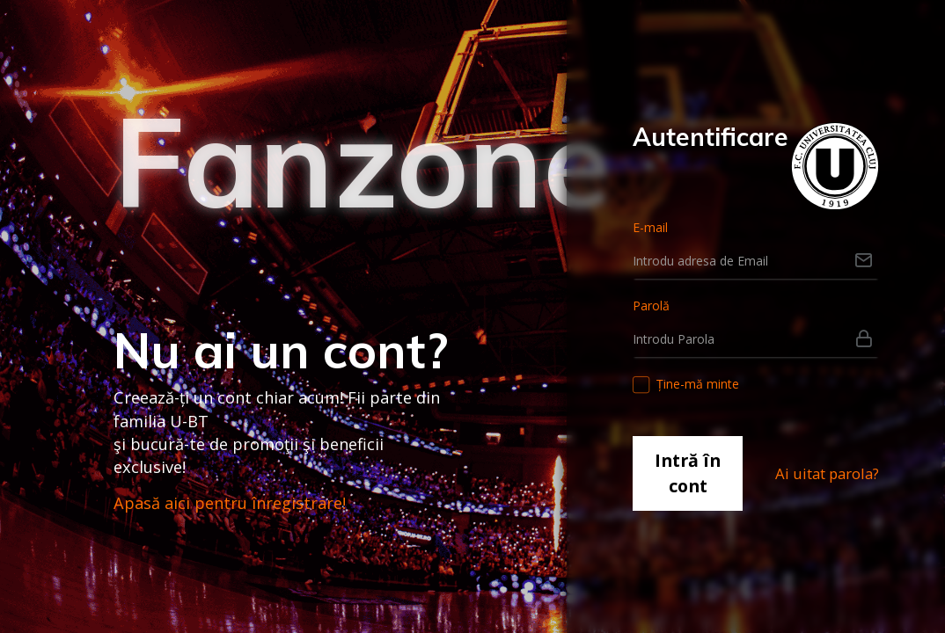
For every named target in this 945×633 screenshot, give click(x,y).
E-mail (650, 227)
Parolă (651, 305)
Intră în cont (688, 472)
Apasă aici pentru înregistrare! (230, 502)
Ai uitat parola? (827, 473)
